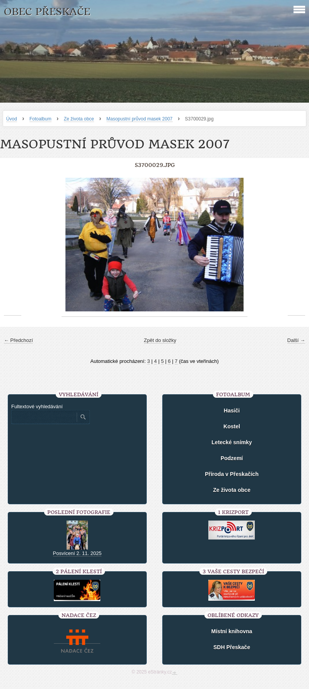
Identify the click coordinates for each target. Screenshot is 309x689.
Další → (296, 340)
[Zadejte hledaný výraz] (43, 417)
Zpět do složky (160, 340)
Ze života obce (79, 119)
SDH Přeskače (231, 647)
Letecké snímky (231, 442)
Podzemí (232, 458)
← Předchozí (18, 340)
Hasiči (232, 410)
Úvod (11, 119)
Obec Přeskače (47, 12)
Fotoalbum (40, 119)
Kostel (231, 426)
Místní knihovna (231, 631)
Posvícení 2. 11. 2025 (77, 553)
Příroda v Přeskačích (232, 474)
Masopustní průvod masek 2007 (139, 119)
